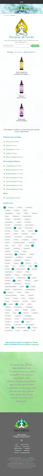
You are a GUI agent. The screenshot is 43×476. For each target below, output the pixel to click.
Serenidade (8, 319)
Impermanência (9, 272)
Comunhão (8, 236)
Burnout (30, 231)
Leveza (34, 277)
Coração (7, 242)
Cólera (27, 245)
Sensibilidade (28, 316)
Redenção (7, 307)
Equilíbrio (29, 257)
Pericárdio (30, 295)
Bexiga (16, 231)
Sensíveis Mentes (11, 185)
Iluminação (34, 269)
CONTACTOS (16, 452)
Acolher (25, 210)
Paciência (10, 292)
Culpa (6, 245)
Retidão (33, 310)
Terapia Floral (17, 446)
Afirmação (34, 213)
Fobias (6, 266)
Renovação (8, 310)
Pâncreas (25, 301)
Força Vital (22, 266)
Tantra (27, 321)
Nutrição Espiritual (30, 289)
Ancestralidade (8, 222)
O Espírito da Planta (25, 444)
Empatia (32, 254)
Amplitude (27, 219)
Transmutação (17, 324)
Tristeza (7, 327)
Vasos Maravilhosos (11, 189)
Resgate (25, 310)
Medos (36, 280)
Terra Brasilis (9, 149)
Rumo (14, 313)
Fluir (36, 263)
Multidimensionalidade (10, 286)
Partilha (19, 292)
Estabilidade (18, 260)
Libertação (7, 280)
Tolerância (7, 324)
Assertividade (18, 225)
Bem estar (7, 231)
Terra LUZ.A (9, 141)
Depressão (26, 248)
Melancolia (7, 283)
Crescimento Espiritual (19, 242)
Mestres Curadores (11, 169)
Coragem (34, 239)
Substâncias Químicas (28, 319)
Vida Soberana (8, 330)
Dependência (16, 248)
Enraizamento (8, 257)
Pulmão (7, 301)
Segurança (17, 316)
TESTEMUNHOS (18, 450)
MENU (21, 2)
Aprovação (7, 225)
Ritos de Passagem (11, 177)
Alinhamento (16, 216)
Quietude (10, 304)
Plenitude (15, 298)
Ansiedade (27, 222)
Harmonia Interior (21, 269)
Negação (33, 286)
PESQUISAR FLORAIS (26, 452)
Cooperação (25, 239)
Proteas (8, 153)
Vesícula (35, 327)
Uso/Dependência (20, 327)
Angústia (19, 222)
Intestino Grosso (9, 277)
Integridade (8, 275)
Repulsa (17, 310)
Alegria (7, 216)
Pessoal (7, 298)
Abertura (20, 207)
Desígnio (16, 251)
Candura (7, 233)
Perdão (22, 295)
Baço (20, 228)
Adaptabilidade (8, 213)
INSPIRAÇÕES (26, 450)
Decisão (7, 248)
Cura (13, 245)
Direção (25, 251)
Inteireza (17, 275)
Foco (14, 266)
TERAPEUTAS (27, 448)
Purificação (15, 301)
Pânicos (34, 301)
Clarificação (24, 233)
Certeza (15, 233)
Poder (23, 298)
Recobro (29, 304)
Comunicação (18, 236)
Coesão (33, 233)
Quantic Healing (26, 446)
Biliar (23, 231)
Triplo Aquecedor (30, 324)
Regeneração (29, 307)
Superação (7, 321)
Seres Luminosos (11, 181)
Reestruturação (18, 307)
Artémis (8, 145)
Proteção (31, 298)
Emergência (22, 254)
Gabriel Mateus (25, 458)
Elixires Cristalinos (11, 157)
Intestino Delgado (27, 275)
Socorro (17, 319)
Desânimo (7, 251)
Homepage (6, 15)
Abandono (10, 207)
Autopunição (8, 228)
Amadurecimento (27, 216)
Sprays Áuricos (10, 197)
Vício (34, 330)
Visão (18, 330)
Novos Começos (18, 289)
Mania (19, 280)
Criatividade (31, 242)
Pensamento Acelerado (10, 295)
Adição (18, 213)
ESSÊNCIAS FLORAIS (18, 448)
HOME (16, 444)
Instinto (27, 272)
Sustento (17, 321)
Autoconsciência (29, 225)
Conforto (16, 239)
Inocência (19, 272)
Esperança (7, 260)
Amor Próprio (17, 219)
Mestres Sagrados (11, 173)
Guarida (7, 269)
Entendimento (19, 257)
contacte (30, 462)
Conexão (7, 239)
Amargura (7, 219)
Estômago (27, 260)
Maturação (27, 280)
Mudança (27, 283)
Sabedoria (26, 313)
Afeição (26, 213)
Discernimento (8, 254)
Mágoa (22, 286)
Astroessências (10, 166)
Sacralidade (8, 316)
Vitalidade (26, 330)
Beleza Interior (28, 228)
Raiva (21, 304)
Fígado (30, 266)
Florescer (28, 263)
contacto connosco (31, 344)
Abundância (29, 207)
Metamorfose (18, 283)
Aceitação (7, 210)
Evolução (7, 263)
